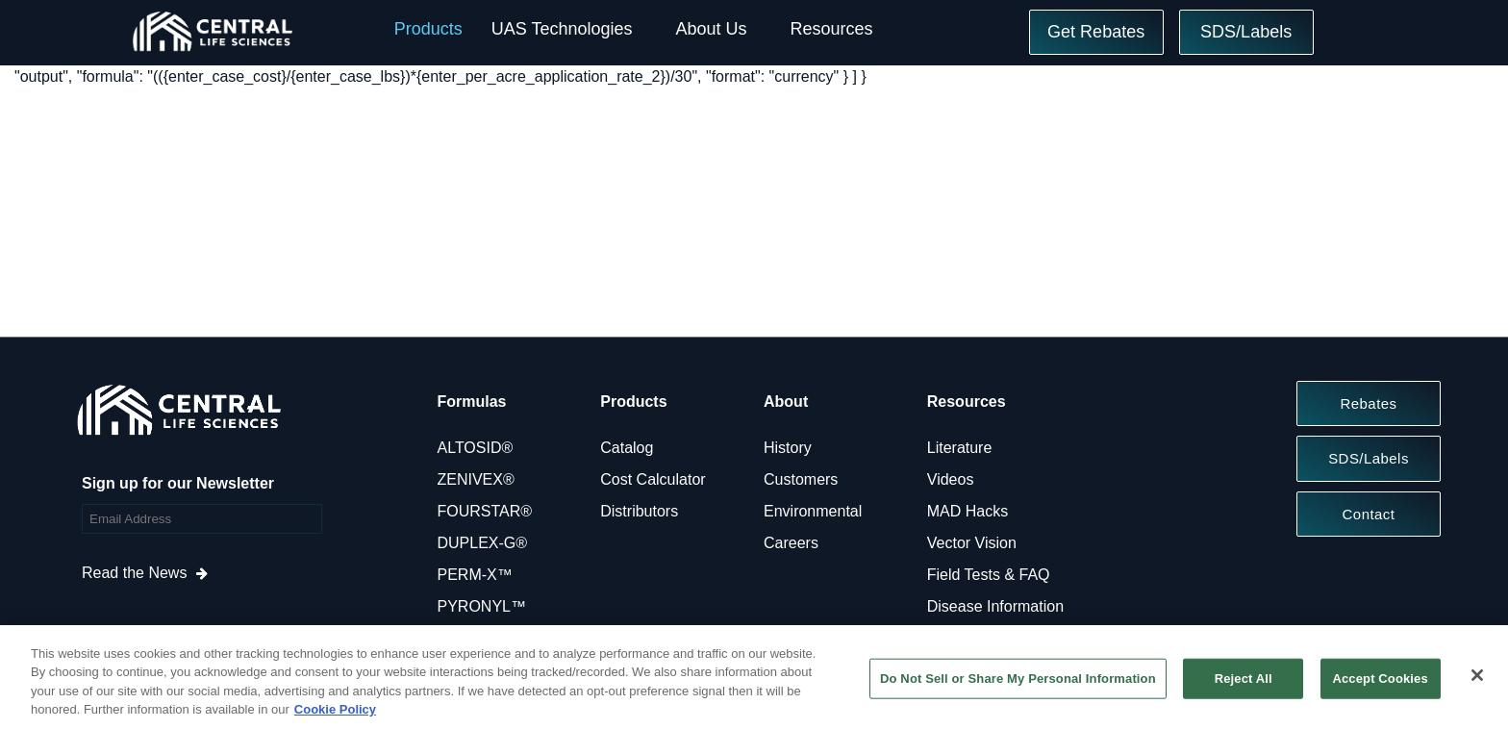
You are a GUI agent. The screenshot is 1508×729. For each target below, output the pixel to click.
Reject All (1243, 678)
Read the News (134, 573)
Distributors (639, 511)
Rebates (1368, 403)
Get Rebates (1095, 31)
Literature (960, 448)
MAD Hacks (967, 511)
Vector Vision (972, 543)
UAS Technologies (562, 28)
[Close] (1477, 675)
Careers (791, 543)
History (788, 448)
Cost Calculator (652, 479)
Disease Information (995, 606)
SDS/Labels (1246, 31)
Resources (832, 28)
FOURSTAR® (485, 511)
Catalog (626, 448)
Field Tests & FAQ (988, 574)
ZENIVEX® (476, 479)
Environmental (813, 511)
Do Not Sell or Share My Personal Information (1018, 678)
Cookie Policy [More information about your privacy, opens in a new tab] (335, 709)
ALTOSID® (476, 448)
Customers (801, 479)
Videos (950, 479)
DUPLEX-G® (483, 543)
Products (428, 28)
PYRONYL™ (482, 606)
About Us (710, 28)
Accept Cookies (1379, 678)
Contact (1369, 514)
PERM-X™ (475, 574)
